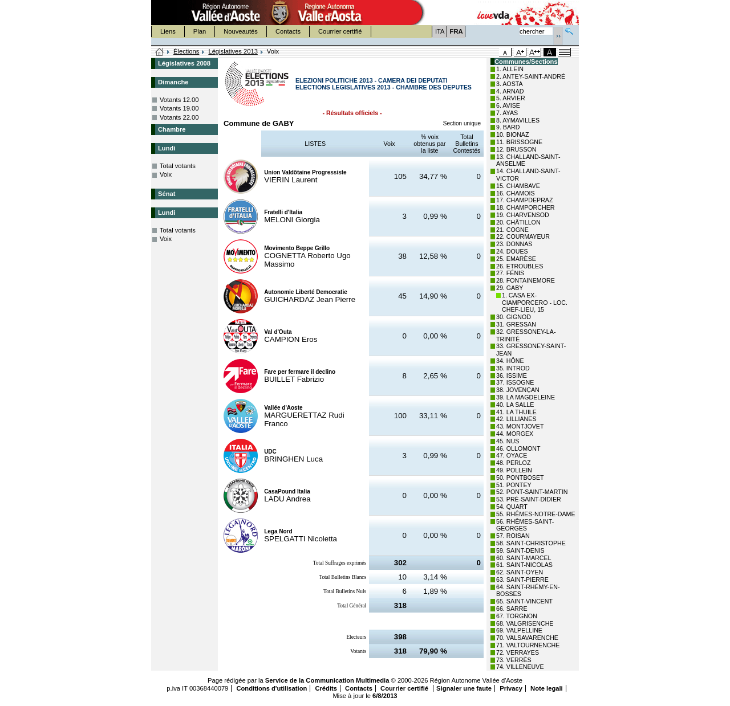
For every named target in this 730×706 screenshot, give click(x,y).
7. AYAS (507, 112)
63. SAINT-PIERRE (522, 579)
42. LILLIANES (516, 418)
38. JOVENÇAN (518, 389)
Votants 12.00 (179, 99)
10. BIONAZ (512, 134)
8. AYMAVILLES (518, 120)
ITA (440, 31)
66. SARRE (512, 608)
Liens (168, 31)
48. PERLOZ (513, 462)
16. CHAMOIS (515, 193)
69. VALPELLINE (519, 630)
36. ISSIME (511, 375)
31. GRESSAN (516, 324)
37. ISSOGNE (515, 382)
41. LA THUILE (516, 412)
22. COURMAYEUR (523, 236)
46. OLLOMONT (518, 448)
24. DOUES (512, 251)
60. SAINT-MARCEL (523, 557)
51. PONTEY (514, 484)
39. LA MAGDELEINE (525, 397)
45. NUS (507, 441)
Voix (166, 174)
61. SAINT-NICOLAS (524, 564)
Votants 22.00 (179, 117)
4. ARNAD (510, 91)
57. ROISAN (513, 535)
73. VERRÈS (514, 659)
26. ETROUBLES (519, 266)
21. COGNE (512, 229)
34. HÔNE (510, 360)
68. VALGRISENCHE (524, 623)
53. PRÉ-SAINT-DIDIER (528, 499)
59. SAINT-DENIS (520, 550)
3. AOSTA (509, 83)
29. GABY (509, 287)
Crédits (326, 688)
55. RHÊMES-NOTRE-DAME (535, 514)
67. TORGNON (516, 616)
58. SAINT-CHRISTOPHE (531, 543)
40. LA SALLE (515, 404)
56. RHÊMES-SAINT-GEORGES (525, 525)
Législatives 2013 (232, 51)
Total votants (178, 165)
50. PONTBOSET (520, 477)
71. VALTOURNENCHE (527, 645)
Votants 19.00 (179, 108)
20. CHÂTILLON (518, 222)
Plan (199, 31)
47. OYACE (511, 455)
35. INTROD (513, 368)
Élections (186, 51)
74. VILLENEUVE (520, 666)
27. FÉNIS (510, 273)
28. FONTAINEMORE (525, 280)
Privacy (511, 688)
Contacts (288, 31)
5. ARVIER (510, 98)
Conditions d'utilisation (271, 688)
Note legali (546, 688)
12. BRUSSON (516, 149)
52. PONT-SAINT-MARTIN (531, 491)
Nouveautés (241, 31)
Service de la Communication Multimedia (327, 680)
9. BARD (508, 127)
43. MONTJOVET (520, 426)
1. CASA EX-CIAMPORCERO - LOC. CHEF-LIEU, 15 (534, 302)
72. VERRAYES (517, 652)
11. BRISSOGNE (519, 141)
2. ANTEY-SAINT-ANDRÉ (530, 76)
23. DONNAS (514, 243)
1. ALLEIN (510, 69)
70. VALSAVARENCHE (527, 637)
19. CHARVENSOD (522, 214)
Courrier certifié (340, 31)
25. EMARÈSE (516, 258)
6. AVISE (508, 105)
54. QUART (512, 506)
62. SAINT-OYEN (519, 572)
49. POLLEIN (514, 470)
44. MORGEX (514, 433)
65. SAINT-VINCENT (524, 601)
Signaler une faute (464, 688)
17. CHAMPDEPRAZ (524, 200)
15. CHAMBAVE (518, 185)
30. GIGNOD (513, 316)
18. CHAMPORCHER (525, 207)
